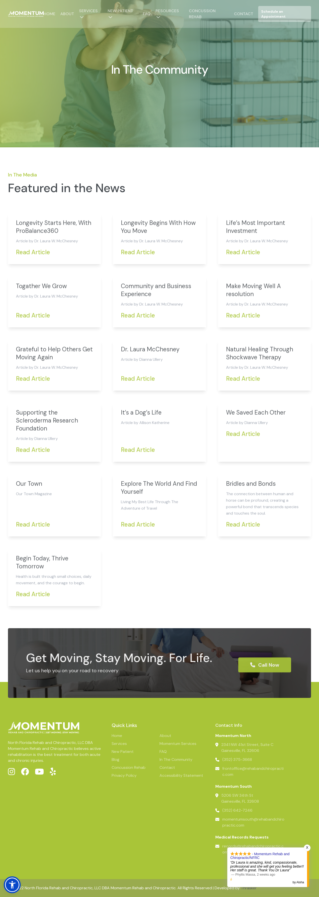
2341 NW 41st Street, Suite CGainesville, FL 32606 (247, 747)
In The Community (176, 759)
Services (88, 10)
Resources (167, 10)
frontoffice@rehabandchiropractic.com (253, 771)
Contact (243, 13)
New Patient (120, 10)
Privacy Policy (124, 775)
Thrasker (249, 888)
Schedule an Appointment (273, 14)
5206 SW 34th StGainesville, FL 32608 (240, 798)
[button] (12, 885)
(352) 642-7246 (237, 810)
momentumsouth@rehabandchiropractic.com (253, 822)
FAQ (147, 13)
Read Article (33, 270)
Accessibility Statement (181, 775)
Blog (115, 759)
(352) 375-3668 (237, 759)
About (67, 13)
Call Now (264, 682)
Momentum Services (178, 743)
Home (49, 13)
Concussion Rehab (129, 767)
